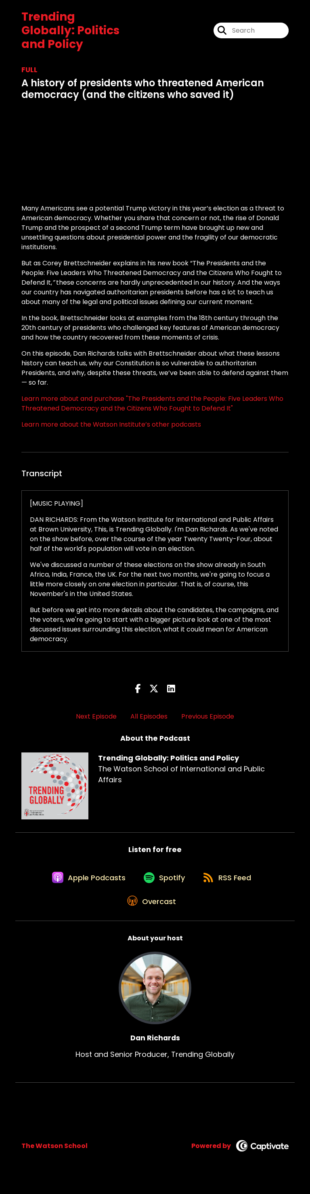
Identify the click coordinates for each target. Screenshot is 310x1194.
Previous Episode (207, 716)
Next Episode (96, 716)
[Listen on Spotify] (163, 882)
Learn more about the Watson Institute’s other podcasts (111, 424)
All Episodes (149, 716)
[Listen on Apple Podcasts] (84, 882)
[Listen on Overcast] (151, 911)
